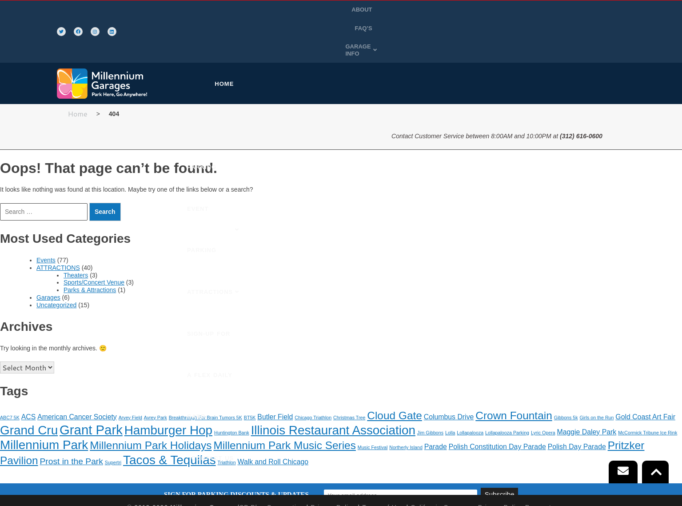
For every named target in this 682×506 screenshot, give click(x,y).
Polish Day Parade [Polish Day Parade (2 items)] (577, 404)
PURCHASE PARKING (290, 41)
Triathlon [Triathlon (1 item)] (227, 419)
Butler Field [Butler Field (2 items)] (275, 374)
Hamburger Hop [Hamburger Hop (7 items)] (168, 388)
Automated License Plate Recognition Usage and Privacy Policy (340, 472)
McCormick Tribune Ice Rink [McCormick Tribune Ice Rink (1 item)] (647, 390)
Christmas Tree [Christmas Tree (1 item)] (349, 374)
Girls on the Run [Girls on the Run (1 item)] (596, 374)
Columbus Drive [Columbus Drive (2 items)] (449, 374)
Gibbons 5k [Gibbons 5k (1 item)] (566, 374)
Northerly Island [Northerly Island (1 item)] (406, 405)
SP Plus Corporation (271, 465)
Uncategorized (56, 262)
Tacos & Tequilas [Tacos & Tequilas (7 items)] (169, 417)
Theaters (76, 232)
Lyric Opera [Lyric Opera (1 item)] (543, 390)
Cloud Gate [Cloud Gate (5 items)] (394, 373)
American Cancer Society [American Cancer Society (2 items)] (77, 374)
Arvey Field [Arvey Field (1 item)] (130, 374)
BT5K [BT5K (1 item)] (250, 374)
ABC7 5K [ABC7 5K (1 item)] (10, 374)
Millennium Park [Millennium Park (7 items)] (44, 403)
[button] (602, 10)
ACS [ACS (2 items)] (28, 374)
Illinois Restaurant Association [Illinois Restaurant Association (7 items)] (333, 388)
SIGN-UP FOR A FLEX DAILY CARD (511, 41)
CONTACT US (599, 41)
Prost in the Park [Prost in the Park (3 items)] (71, 418)
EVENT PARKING (362, 41)
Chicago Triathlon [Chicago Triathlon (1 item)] (313, 374)
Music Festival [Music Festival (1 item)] (373, 405)
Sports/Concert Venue (94, 240)
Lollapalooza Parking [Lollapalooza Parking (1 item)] (507, 390)
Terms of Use (383, 465)
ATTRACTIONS (424, 41)
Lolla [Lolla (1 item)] (450, 390)
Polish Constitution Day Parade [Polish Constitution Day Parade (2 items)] (497, 404)
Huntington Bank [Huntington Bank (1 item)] (231, 390)
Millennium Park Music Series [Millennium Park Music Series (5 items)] (284, 403)
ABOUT (533, 10)
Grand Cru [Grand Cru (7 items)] (29, 388)
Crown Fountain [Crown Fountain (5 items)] (513, 373)
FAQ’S (561, 10)
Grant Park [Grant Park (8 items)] (91, 387)
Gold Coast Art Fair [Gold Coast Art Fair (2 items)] (645, 374)
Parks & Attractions (90, 247)
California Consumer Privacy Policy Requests (483, 465)
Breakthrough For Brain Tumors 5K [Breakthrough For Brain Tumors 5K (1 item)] (205, 374)
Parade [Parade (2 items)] (435, 404)
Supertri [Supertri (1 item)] (113, 419)
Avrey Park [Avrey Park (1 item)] (155, 374)
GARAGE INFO (602, 10)
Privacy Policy (333, 465)
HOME (233, 41)
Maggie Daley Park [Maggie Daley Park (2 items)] (587, 390)
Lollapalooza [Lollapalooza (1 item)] (470, 390)
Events (46, 217)
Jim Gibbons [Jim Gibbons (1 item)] (430, 390)
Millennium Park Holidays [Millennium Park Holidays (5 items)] (150, 403)
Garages (48, 255)
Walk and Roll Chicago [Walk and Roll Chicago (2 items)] (273, 419)
